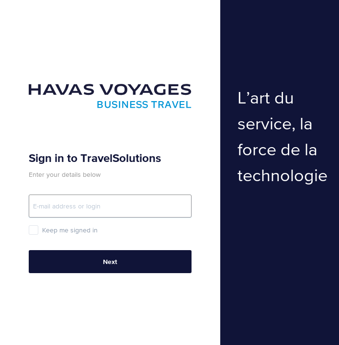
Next (110, 261)
